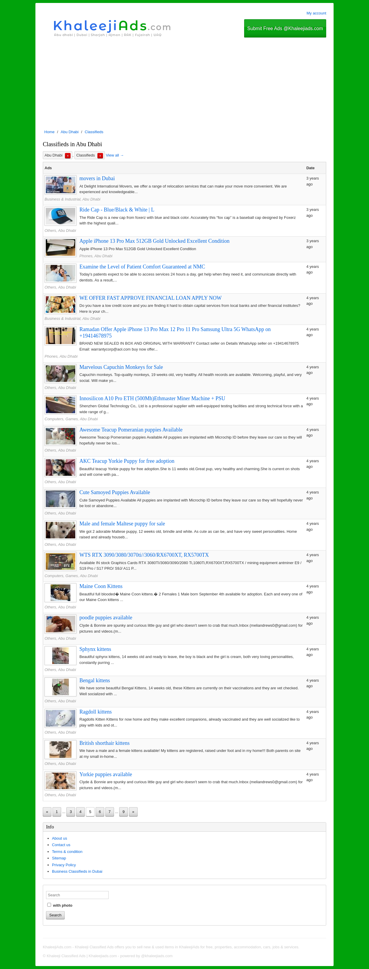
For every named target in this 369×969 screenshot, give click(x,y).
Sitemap (59, 858)
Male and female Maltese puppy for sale (122, 524)
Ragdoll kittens (95, 712)
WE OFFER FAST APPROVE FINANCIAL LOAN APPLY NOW (150, 298)
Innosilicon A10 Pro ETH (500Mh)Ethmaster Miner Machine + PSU (152, 398)
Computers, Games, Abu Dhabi (71, 419)
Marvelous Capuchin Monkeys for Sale (121, 367)
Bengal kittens (94, 680)
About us (59, 838)
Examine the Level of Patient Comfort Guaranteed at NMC (142, 267)
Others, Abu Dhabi (60, 230)
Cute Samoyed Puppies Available (114, 492)
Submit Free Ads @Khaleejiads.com (285, 28)
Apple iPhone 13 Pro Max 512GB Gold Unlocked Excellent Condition (154, 241)
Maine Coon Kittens (101, 586)
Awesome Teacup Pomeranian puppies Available (130, 430)
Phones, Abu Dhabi (95, 256)
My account (316, 13)
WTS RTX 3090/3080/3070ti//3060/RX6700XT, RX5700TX (144, 555)
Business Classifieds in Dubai (77, 871)
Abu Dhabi (70, 132)
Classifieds (94, 132)
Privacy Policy (64, 865)
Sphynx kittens (95, 649)
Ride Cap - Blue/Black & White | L (116, 210)
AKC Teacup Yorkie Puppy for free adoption (126, 461)
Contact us (61, 845)
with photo (59, 905)
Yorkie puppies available (105, 774)
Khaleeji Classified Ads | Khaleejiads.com (82, 956)
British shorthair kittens (104, 743)
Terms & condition (67, 851)
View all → (115, 155)
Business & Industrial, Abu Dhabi (72, 199)
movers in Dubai (97, 178)
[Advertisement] (184, 81)
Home (49, 132)
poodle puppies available (105, 618)
